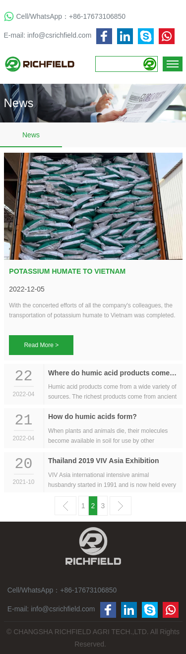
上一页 (65, 505)
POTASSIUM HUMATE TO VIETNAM (67, 271)
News (31, 135)
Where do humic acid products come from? (113, 373)
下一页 (120, 505)
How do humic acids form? (92, 416)
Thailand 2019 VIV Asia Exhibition (103, 461)
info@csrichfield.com (59, 35)
